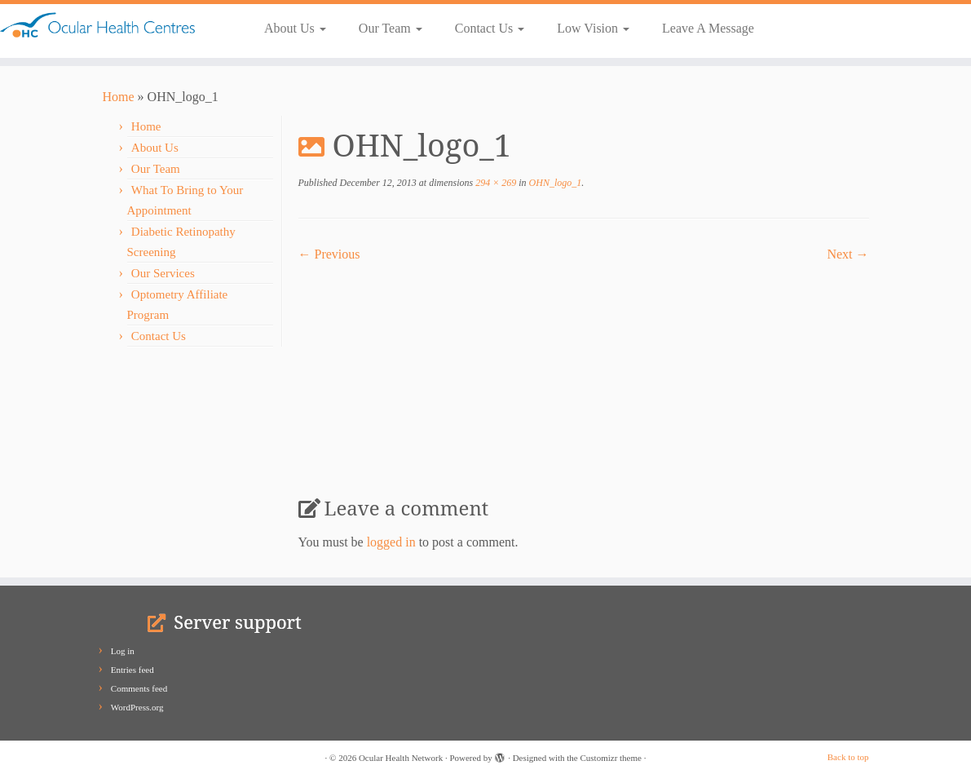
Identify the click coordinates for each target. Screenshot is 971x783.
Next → (847, 254)
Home (119, 97)
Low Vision (593, 28)
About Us (295, 28)
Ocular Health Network (401, 758)
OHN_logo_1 (554, 182)
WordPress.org (137, 707)
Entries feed (132, 670)
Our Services (163, 273)
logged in (391, 542)
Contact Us (490, 28)
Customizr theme (610, 758)
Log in (123, 651)
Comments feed (139, 688)
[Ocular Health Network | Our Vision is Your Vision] (113, 25)
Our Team (390, 28)
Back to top (848, 757)
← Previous (329, 254)
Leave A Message (708, 28)
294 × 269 (494, 182)
